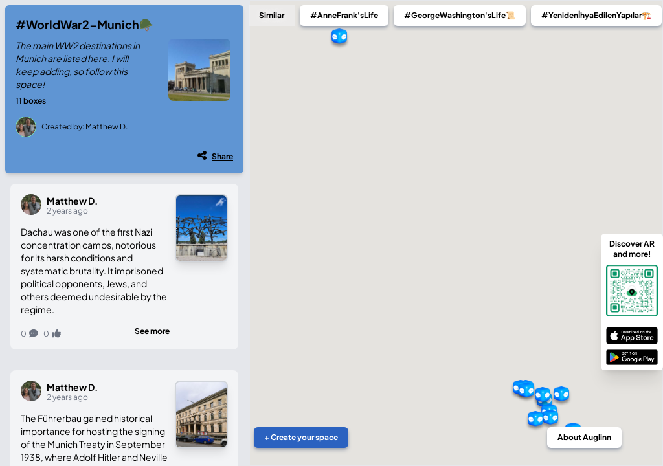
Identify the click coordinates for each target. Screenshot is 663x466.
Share (222, 156)
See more (152, 331)
